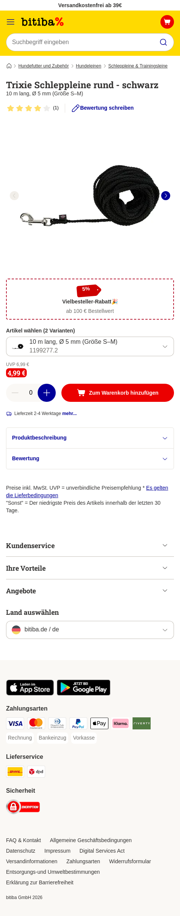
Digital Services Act (102, 851)
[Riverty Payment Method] (142, 724)
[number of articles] (31, 393)
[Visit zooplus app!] (30, 694)
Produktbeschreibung (90, 438)
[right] (165, 195)
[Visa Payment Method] (15, 724)
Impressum (57, 851)
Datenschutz (20, 851)
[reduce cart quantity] (15, 393)
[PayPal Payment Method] (78, 724)
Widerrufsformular (130, 861)
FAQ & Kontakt (23, 840)
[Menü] (10, 21)
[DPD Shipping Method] (36, 773)
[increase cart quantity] (47, 393)
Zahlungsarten (83, 861)
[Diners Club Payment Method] (57, 724)
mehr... (69, 413)
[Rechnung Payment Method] (20, 738)
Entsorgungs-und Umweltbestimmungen (53, 872)
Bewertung (90, 458)
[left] (14, 195)
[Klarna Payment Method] (120, 724)
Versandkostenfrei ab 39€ (90, 5)
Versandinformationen (31, 861)
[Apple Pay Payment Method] (99, 724)
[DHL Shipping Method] (15, 773)
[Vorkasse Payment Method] (84, 738)
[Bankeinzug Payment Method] (52, 738)
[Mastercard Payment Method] (36, 724)
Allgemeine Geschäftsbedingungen (91, 840)
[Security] (23, 808)
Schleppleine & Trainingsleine (138, 66)
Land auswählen (32, 612)
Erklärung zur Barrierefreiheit (39, 882)
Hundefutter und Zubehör (43, 66)
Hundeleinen (88, 66)
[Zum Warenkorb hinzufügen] (117, 393)
